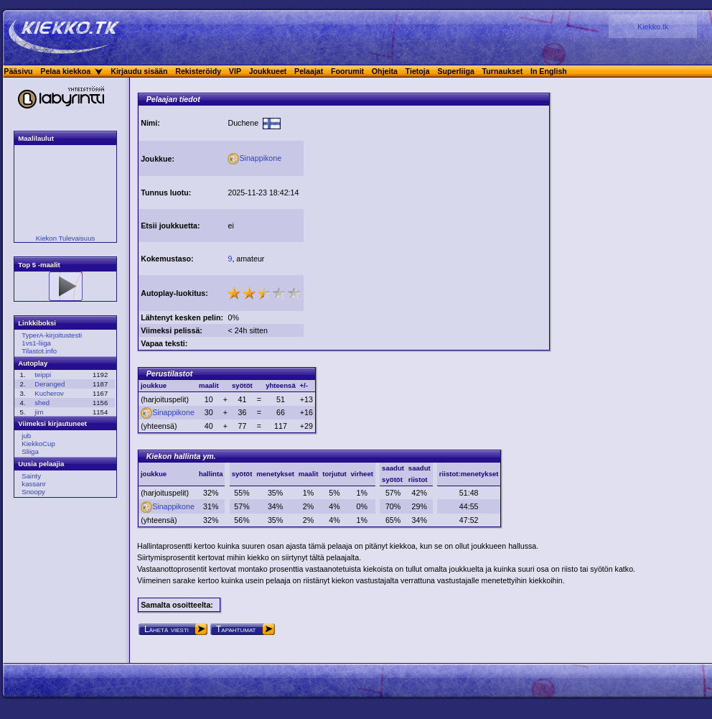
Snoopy (33, 492)
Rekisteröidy (198, 71)
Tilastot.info (39, 351)
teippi (42, 375)
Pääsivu (18, 71)
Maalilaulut (36, 138)
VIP (235, 71)
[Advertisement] (426, 206)
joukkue (154, 474)
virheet (362, 474)
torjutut (334, 474)
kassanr (34, 484)
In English (548, 71)
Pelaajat (308, 71)
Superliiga (455, 71)
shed (42, 403)
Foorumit (347, 71)
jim (38, 412)
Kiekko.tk (652, 26)
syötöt (242, 474)
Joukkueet (268, 71)
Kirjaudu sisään (139, 71)
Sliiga (30, 451)
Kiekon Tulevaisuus (65, 238)
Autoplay (32, 363)
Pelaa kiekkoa (65, 71)
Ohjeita (385, 71)
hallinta (211, 474)
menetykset (275, 474)
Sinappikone (254, 158)
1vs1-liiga (36, 343)
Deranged (49, 384)
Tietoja (418, 71)
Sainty (31, 476)
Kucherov (49, 393)
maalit (309, 474)
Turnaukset (502, 71)
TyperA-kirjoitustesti (52, 335)
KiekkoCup (38, 443)
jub (26, 436)
